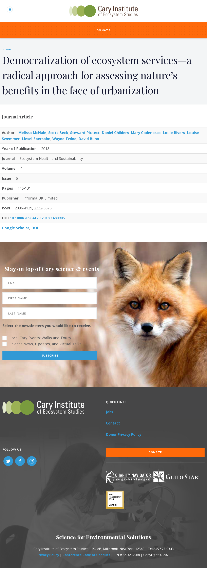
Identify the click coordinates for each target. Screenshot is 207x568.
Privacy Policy (48, 555)
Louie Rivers (174, 132)
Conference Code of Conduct (86, 555)
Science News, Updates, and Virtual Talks (45, 343)
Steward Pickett (85, 132)
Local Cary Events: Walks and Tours (40, 337)
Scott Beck (58, 132)
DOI (34, 227)
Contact (113, 423)
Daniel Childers (115, 132)
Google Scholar (15, 227)
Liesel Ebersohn (36, 138)
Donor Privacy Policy (123, 434)
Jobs (109, 412)
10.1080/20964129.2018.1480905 (37, 217)
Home (6, 49)
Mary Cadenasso (146, 132)
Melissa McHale (32, 132)
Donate (103, 30)
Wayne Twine (64, 138)
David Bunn (88, 138)
